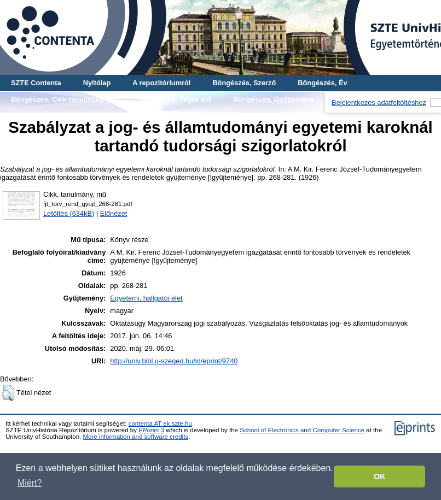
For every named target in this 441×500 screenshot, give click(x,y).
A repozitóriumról (161, 83)
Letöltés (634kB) (68, 213)
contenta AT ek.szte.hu (160, 423)
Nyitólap (97, 83)
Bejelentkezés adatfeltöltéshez (379, 102)
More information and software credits (135, 436)
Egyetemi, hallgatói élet (146, 298)
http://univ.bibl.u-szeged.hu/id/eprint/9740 (173, 361)
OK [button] (380, 476)
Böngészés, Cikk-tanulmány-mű (64, 99)
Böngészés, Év (322, 83)
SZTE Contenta (36, 83)
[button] (8, 393)
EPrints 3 (151, 430)
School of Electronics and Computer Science (302, 430)
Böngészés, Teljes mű (174, 99)
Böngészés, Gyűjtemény (273, 99)
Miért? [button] (30, 482)
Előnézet (113, 213)
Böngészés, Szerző (244, 83)
